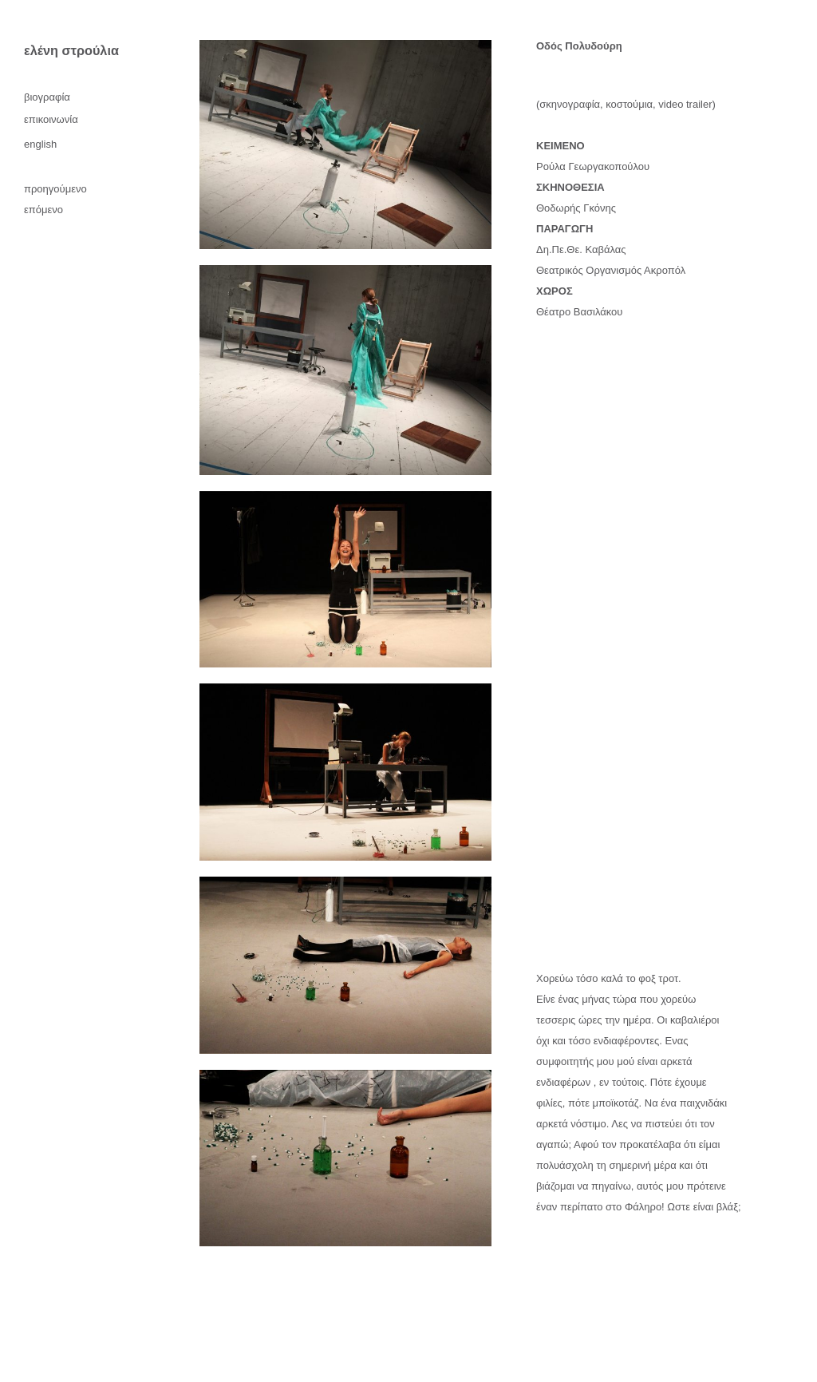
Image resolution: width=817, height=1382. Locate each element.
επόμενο (43, 210)
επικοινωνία (51, 119)
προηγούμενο (55, 189)
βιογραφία (47, 97)
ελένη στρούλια (71, 50)
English (40, 144)
